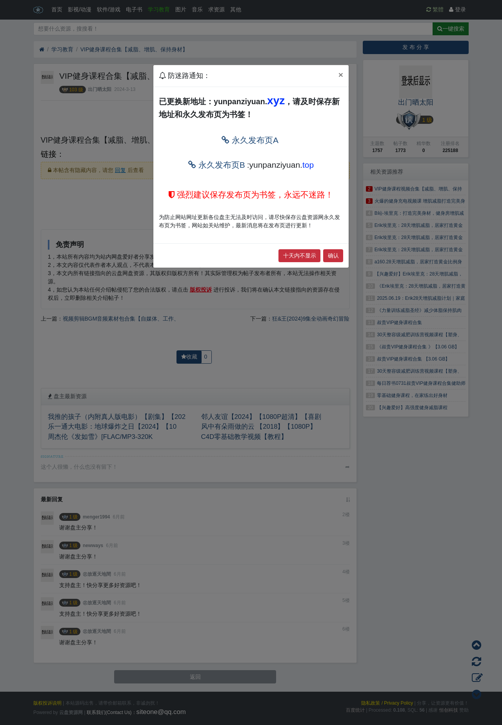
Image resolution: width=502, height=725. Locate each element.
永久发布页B (216, 164)
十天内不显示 (299, 255)
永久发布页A (250, 140)
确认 (333, 255)
